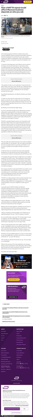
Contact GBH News (20, 352)
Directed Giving (20, 340)
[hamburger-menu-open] (2, 2)
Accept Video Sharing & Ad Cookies (12, 408)
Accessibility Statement (6, 357)
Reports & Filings (4, 359)
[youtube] (20, 363)
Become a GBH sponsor (16, 81)
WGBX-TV (8, 367)
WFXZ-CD (3, 369)
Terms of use (3, 350)
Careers (2, 337)
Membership (19, 335)
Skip (24, 408)
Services (3, 335)
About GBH (3, 331)
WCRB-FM (3, 371)
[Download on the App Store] (19, 266)
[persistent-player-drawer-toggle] (32, 415)
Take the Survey (13, 279)
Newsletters (19, 357)
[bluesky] (22, 363)
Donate (27, 1)
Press (2, 340)
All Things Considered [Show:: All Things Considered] (7, 319)
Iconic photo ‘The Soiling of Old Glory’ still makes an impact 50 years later (15, 308)
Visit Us (18, 359)
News (2, 5)
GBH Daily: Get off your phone (8, 321)
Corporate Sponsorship (21, 337)
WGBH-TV (3, 367)
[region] (16, 400)
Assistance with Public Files (6, 363)
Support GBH (19, 331)
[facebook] (25, 363)
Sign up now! (12, 297)
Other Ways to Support (21, 344)
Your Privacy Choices (16, 412)
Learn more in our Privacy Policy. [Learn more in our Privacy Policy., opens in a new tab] (22, 405)
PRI (16, 251)
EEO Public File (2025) (5, 361)
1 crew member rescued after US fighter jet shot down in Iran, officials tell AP (14, 312)
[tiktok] (18, 363)
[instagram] (17, 363)
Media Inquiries (20, 355)
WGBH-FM (8, 369)
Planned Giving (20, 342)
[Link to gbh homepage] (5, 1)
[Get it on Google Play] (25, 266)
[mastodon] (23, 367)
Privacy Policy (4, 355)
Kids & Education (4, 333)
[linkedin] (27, 363)
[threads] (23, 363)
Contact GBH (19, 350)
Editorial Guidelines (5, 352)
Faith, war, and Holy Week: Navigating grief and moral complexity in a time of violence (16, 316)
